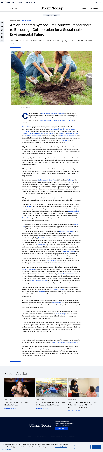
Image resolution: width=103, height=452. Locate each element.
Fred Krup (70, 180)
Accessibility (72, 436)
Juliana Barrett (26, 218)
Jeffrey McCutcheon (68, 251)
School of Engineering (34, 136)
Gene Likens (65, 140)
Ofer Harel (41, 291)
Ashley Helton (26, 127)
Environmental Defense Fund (47, 180)
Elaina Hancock (26, 20)
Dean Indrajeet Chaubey (56, 289)
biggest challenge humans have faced (52, 113)
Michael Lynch (56, 302)
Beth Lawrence (51, 260)
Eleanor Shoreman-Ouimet (66, 274)
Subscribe (61, 428)
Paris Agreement (27, 209)
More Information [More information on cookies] (82, 447)
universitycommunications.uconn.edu (64, 423)
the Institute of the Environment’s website (65, 342)
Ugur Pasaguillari (73, 211)
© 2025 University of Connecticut (36, 436)
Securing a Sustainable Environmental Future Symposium (56, 120)
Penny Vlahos (42, 245)
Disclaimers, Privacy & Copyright (57, 436)
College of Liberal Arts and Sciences (69, 133)
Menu (84, 8)
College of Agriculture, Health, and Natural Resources (38, 133)
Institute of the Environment (68, 136)
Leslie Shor (43, 294)
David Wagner (42, 238)
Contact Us (58, 425)
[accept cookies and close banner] (96, 447)
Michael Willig (60, 314)
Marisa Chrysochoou (28, 269)
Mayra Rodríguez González (38, 280)
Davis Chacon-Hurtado (66, 231)
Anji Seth (29, 206)
